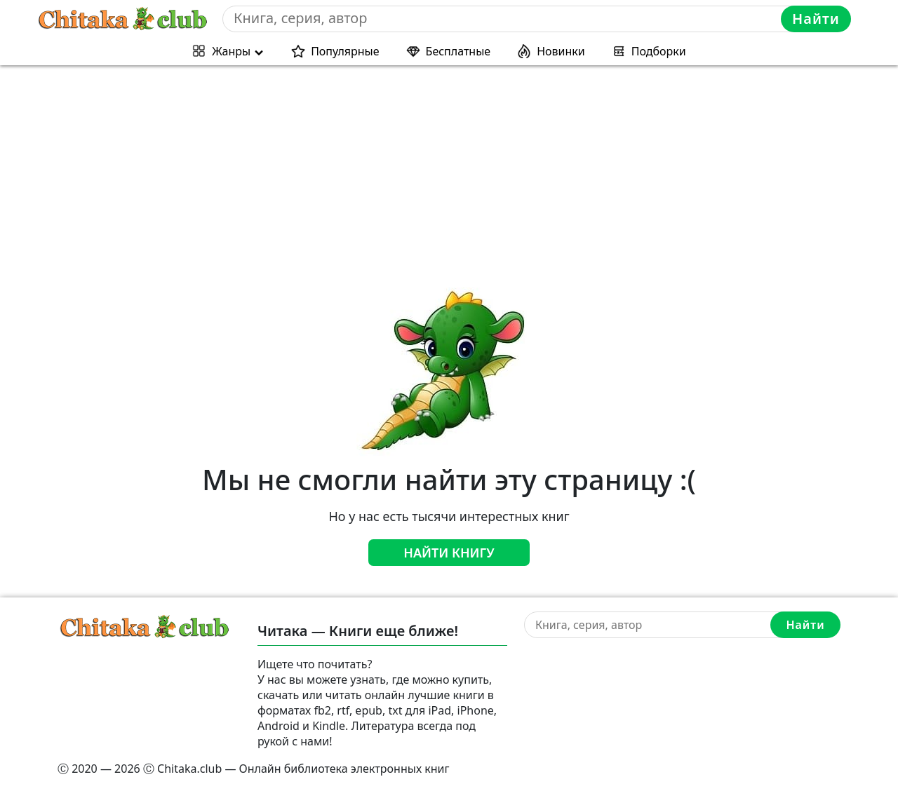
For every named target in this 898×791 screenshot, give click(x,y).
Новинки (561, 51)
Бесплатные (458, 51)
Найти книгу (449, 552)
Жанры (231, 51)
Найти (816, 18)
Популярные (345, 51)
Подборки (658, 51)
